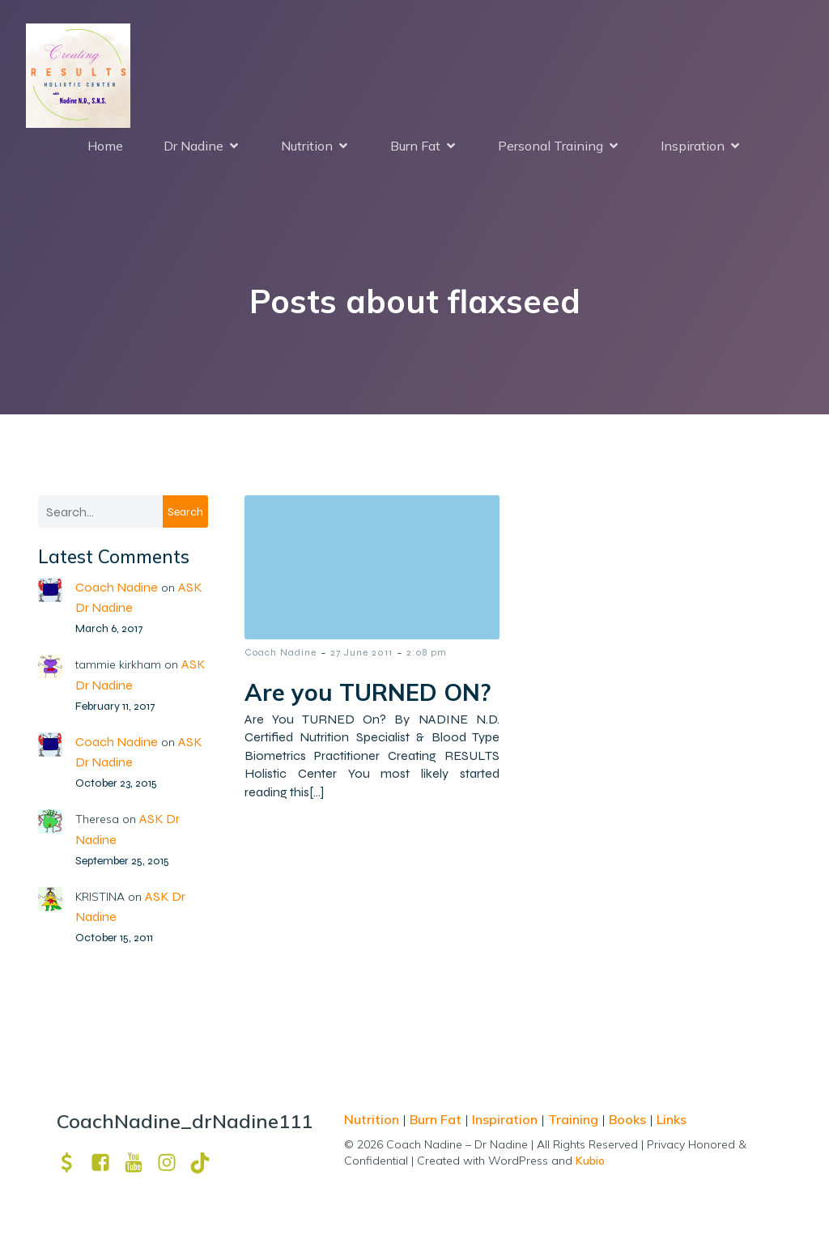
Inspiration (505, 1120)
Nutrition (373, 1120)
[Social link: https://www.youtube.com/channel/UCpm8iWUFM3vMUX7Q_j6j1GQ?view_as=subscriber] (139, 1163)
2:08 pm (426, 653)
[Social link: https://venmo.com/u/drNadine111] (73, 1163)
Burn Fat (437, 1120)
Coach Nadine (116, 588)
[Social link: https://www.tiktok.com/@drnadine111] (206, 1163)
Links (672, 1120)
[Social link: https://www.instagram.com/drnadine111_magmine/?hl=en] (172, 1163)
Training (573, 1120)
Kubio (590, 1161)
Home (105, 146)
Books (627, 1120)
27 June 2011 (361, 653)
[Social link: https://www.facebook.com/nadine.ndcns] (106, 1163)
